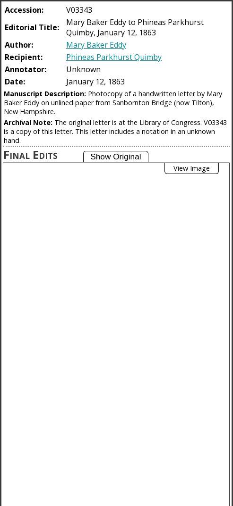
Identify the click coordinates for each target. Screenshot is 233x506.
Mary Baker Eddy (96, 45)
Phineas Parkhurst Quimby (114, 57)
